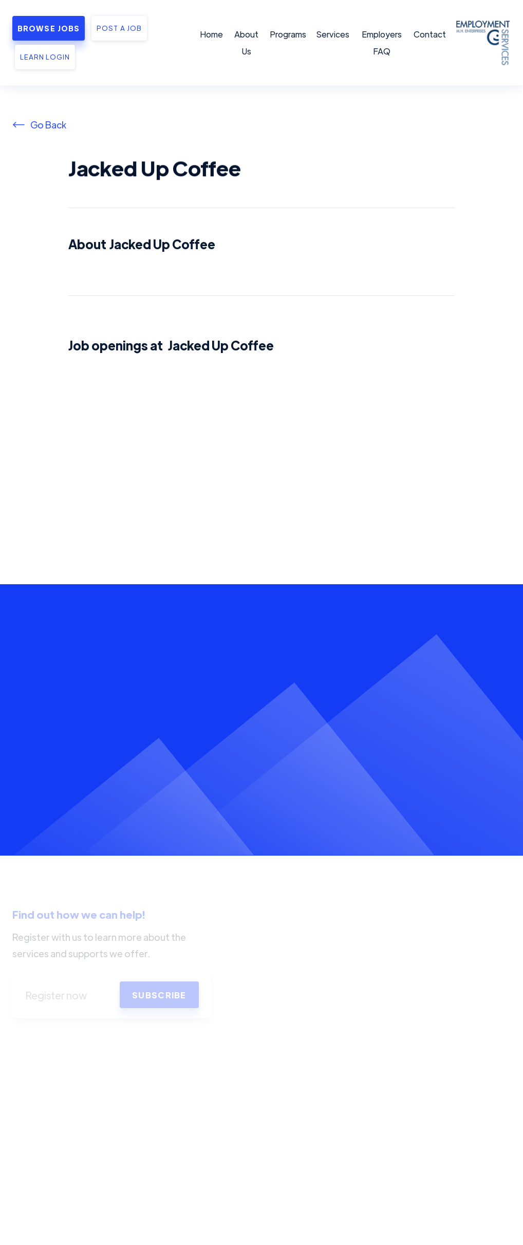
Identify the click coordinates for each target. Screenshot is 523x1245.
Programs (288, 34)
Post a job (119, 28)
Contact (430, 34)
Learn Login (45, 56)
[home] (481, 42)
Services (332, 34)
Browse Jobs (48, 28)
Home (211, 34)
